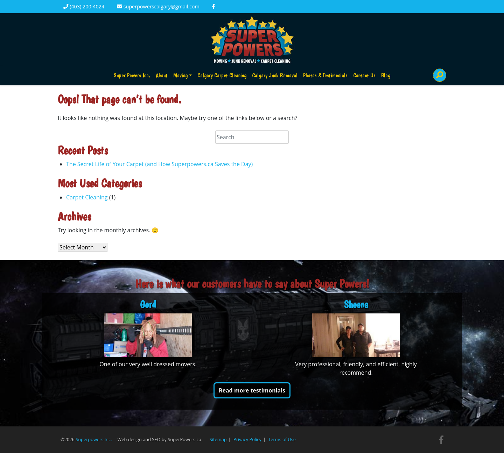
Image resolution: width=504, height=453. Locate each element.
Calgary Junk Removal (275, 75)
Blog (385, 75)
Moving (180, 75)
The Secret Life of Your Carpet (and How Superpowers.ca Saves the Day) (159, 164)
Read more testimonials (252, 390)
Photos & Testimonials (325, 75)
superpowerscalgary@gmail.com (158, 6)
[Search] (439, 75)
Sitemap (218, 439)
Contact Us (364, 75)
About (162, 75)
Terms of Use (282, 439)
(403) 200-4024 (83, 6)
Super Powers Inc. (132, 75)
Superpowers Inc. (94, 439)
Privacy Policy (247, 439)
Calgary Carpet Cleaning (221, 75)
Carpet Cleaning (86, 197)
